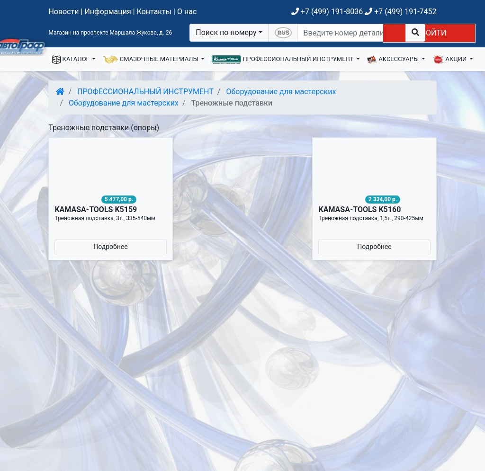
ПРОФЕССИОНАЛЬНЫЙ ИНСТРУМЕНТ (283, 59)
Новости (63, 11)
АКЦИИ (450, 59)
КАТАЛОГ (71, 59)
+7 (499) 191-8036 (327, 11)
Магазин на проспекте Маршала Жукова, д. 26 (110, 32)
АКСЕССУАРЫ (394, 59)
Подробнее (110, 246)
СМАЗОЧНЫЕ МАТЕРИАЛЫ (151, 59)
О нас (187, 11)
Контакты (154, 11)
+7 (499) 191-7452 (400, 11)
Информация (107, 11)
